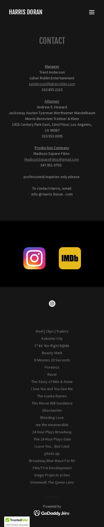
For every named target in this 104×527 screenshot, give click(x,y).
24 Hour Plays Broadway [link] (52, 431)
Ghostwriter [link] (52, 410)
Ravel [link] (52, 374)
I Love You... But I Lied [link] (52, 446)
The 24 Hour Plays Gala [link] (52, 439)
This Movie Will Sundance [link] (52, 403)
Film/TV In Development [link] (52, 467)
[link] (25, 13)
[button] (91, 12)
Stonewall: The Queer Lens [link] (52, 482)
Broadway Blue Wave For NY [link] (52, 460)
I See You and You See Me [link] (52, 388)
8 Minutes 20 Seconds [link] (52, 360)
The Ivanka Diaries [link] (52, 395)
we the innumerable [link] (52, 424)
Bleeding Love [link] (52, 417)
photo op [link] (52, 453)
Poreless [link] (52, 367)
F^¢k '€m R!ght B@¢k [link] (52, 345)
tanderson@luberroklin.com (52, 83)
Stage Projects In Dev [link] (52, 475)
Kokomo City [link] (52, 338)
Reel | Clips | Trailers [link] (52, 331)
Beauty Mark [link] (52, 352)
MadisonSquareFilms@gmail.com (51, 159)
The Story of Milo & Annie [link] (52, 381)
